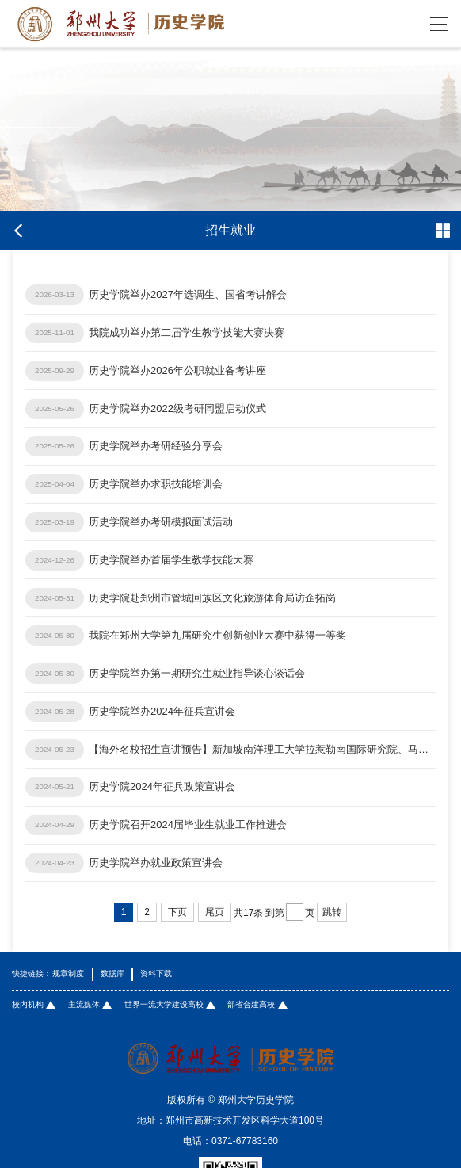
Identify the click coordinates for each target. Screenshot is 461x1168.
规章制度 (68, 974)
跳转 (331, 912)
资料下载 (156, 974)
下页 (177, 912)
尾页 (214, 912)
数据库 (112, 974)
